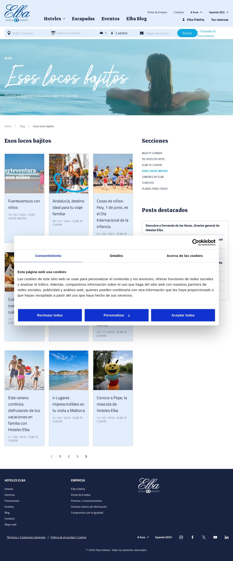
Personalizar (117, 315)
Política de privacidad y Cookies (68, 537)
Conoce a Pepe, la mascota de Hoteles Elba (112, 404)
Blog (7, 512)
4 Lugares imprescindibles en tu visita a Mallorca (69, 404)
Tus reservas (219, 19)
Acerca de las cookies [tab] (185, 255)
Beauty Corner (152, 153)
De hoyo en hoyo (153, 159)
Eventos (9, 506)
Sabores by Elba (153, 177)
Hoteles (9, 489)
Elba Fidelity (78, 489)
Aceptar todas (183, 315)
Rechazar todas (50, 315)
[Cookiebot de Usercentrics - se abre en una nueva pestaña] (195, 242)
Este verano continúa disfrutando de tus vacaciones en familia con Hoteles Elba (24, 414)
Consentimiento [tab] (48, 255)
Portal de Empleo (157, 12)
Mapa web (10, 524)
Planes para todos (155, 188)
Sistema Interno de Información (89, 506)
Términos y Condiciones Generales (26, 537)
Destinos (10, 495)
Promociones (12, 501)
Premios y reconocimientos (86, 501)
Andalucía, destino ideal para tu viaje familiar (68, 207)
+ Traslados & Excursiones (207, 33)
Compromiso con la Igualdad (87, 512)
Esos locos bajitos (21, 216)
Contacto (179, 12)
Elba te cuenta (152, 165)
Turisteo (148, 183)
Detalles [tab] (116, 255)
